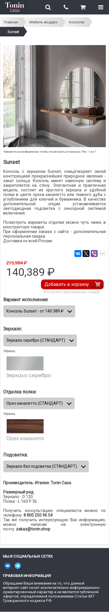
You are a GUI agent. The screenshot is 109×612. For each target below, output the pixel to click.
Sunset (13, 31)
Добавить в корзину (66, 284)
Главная (11, 22)
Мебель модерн (43, 22)
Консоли (76, 22)
